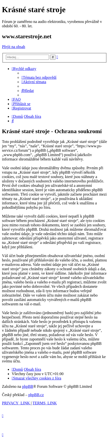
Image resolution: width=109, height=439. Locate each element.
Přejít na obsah (13, 47)
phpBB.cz (36, 395)
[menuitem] (39, 77)
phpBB (27, 386)
